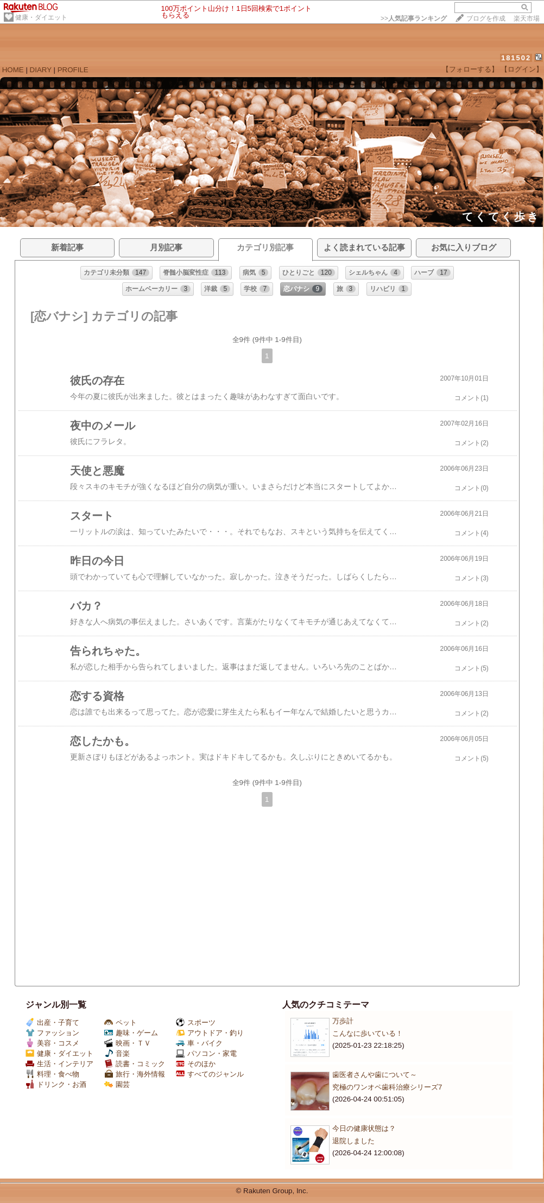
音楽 (117, 1053)
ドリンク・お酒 (56, 1084)
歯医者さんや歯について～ (374, 1075)
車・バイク (199, 1043)
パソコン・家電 (206, 1053)
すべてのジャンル (210, 1074)
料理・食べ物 (52, 1074)
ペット (120, 1022)
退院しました (353, 1141)
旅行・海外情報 (134, 1074)
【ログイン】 (522, 69)
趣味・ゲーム (131, 1033)
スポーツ (196, 1022)
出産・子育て (52, 1022)
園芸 (117, 1084)
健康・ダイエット (41, 17)
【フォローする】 (470, 69)
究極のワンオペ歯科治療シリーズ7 (387, 1087)
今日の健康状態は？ (364, 1128)
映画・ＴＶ (127, 1043)
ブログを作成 (485, 18)
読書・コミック (134, 1064)
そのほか (196, 1064)
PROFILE (73, 70)
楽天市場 (527, 18)
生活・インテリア (59, 1064)
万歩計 (342, 1021)
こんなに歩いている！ (367, 1033)
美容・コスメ (52, 1043)
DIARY (41, 70)
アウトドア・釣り (210, 1033)
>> (414, 18)
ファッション (52, 1033)
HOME (13, 70)
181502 (516, 58)
